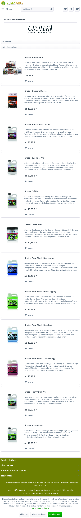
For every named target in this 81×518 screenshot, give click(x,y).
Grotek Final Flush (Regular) (38, 325)
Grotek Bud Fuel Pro (34, 158)
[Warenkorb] (77, 9)
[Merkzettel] (65, 9)
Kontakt (30, 490)
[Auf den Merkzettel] (29, 81)
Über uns (55, 490)
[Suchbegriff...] (37, 9)
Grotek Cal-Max (31, 191)
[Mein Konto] (71, 9)
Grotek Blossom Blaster (35, 91)
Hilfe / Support (19, 490)
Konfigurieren (55, 514)
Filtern (7, 41)
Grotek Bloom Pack (33, 57)
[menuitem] (6, 9)
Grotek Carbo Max (33, 224)
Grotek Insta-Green (33, 425)
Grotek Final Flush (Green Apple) (40, 291)
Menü (6, 8)
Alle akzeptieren (38, 514)
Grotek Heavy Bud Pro (35, 392)
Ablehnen (24, 514)
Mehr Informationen (40, 508)
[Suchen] (51, 9)
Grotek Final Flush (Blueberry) (39, 258)
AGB (9, 490)
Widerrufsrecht (67, 490)
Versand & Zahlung (43, 490)
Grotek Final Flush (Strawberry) (39, 358)
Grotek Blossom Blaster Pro (37, 124)
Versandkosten (41, 482)
